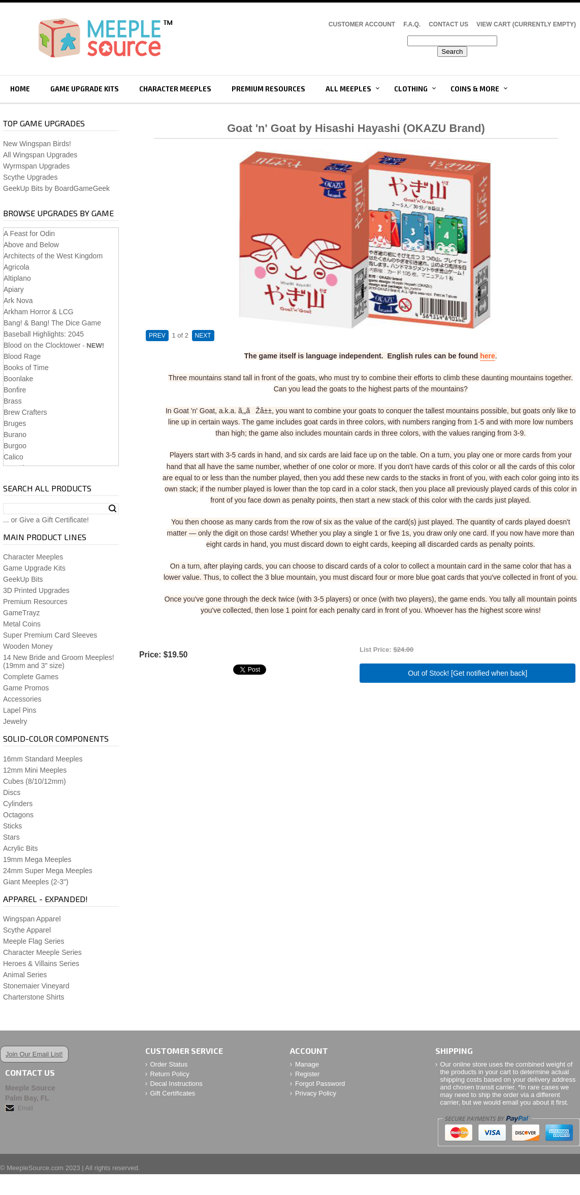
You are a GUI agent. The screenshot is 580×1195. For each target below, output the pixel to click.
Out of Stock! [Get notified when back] (467, 673)
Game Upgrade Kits (84, 89)
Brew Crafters (25, 412)
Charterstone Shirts (34, 997)
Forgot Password (320, 1083)
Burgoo (15, 446)
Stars (11, 837)
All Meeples (348, 89)
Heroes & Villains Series (41, 963)
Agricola (16, 267)
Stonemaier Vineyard (36, 986)
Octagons (18, 815)
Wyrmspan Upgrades (36, 166)
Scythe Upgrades (30, 177)
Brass (13, 401)
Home (20, 89)
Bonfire (15, 390)
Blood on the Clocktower (42, 345)
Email (25, 1108)
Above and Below (31, 245)
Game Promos (26, 688)
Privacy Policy (315, 1093)
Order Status (169, 1064)
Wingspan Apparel (32, 919)
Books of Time (26, 367)
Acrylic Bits (20, 848)
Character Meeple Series (42, 952)
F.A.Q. (412, 24)
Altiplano (17, 278)
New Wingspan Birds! (37, 144)
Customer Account (362, 24)
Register (307, 1074)
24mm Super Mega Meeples (47, 871)
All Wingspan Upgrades (40, 155)
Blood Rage (22, 356)
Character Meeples (175, 89)
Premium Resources (268, 89)
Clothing (411, 89)
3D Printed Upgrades (36, 590)
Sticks (12, 826)
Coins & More (474, 89)
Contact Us (448, 24)
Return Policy (169, 1074)
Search (112, 508)
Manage (307, 1064)
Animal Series (25, 975)
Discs (11, 792)
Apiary (14, 289)
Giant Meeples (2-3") (36, 882)
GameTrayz (21, 613)
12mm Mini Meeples (35, 770)
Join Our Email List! (34, 1054)
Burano (15, 434)
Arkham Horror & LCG (39, 312)
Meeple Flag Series (34, 941)
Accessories (22, 699)
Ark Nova (18, 300)
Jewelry (15, 721)
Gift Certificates (173, 1093)
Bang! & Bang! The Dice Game (52, 323)
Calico (13, 457)
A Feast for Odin (29, 233)
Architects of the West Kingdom (53, 256)
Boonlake (18, 379)
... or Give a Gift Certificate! (46, 520)
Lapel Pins (19, 710)
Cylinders (18, 804)
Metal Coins (22, 624)
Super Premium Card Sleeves (50, 635)
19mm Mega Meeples (37, 859)
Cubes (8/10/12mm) (34, 781)
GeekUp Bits (23, 579)
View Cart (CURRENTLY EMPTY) (526, 24)
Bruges (15, 423)
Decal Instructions (176, 1083)
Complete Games (30, 677)
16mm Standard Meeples (42, 759)
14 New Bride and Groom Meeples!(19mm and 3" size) (58, 661)
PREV (157, 335)
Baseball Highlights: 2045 (44, 334)
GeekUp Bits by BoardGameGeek (56, 188)
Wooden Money (28, 646)
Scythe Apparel (27, 930)
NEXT (203, 335)
